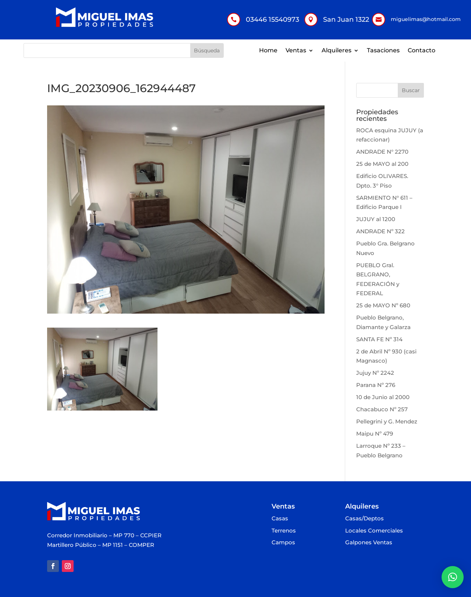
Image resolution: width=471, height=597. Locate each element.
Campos (283, 543)
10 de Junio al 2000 (383, 397)
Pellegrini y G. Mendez (386, 421)
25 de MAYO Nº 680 (383, 305)
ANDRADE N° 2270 (382, 151)
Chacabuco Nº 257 (382, 409)
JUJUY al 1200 (375, 219)
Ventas (296, 51)
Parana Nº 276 (375, 384)
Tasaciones (383, 51)
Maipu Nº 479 (374, 433)
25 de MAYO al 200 (382, 163)
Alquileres (336, 51)
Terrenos (284, 531)
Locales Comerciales (374, 531)
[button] (453, 577)
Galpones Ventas (368, 543)
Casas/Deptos (364, 519)
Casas (280, 519)
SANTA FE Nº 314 (379, 339)
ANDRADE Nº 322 (380, 231)
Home (268, 51)
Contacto (421, 51)
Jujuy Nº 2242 (375, 372)
